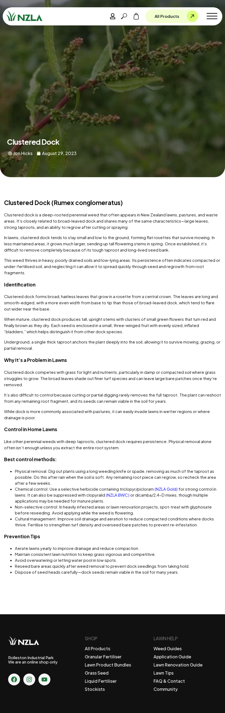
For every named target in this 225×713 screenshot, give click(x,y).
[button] (212, 16)
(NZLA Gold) (166, 488)
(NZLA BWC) (117, 494)
